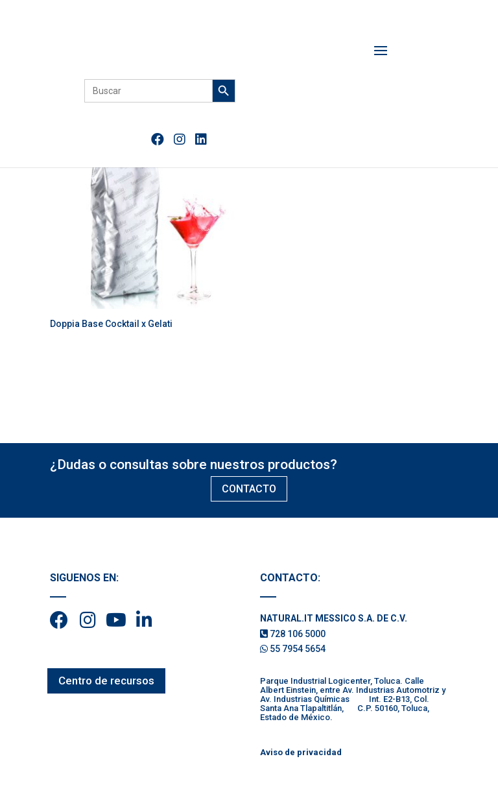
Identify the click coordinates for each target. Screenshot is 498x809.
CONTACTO (249, 489)
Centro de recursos (106, 680)
